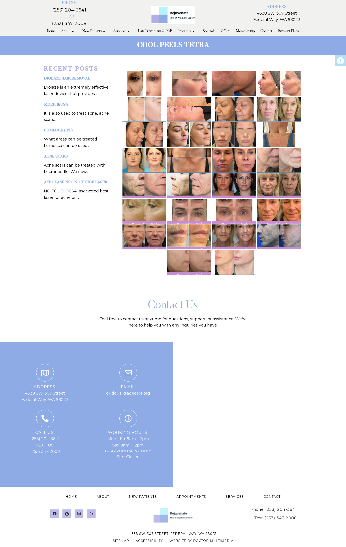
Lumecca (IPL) (58, 131)
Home (51, 31)
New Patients (92, 31)
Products (184, 31)
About (66, 31)
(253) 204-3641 (69, 10)
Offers (225, 31)
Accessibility (149, 541)
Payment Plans (288, 31)
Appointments (191, 497)
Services (119, 31)
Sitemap (121, 541)
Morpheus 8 (56, 105)
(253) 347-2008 (69, 23)
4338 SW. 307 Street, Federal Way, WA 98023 (173, 534)
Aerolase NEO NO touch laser (75, 182)
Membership (245, 31)
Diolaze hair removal (67, 79)
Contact (266, 31)
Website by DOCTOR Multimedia (201, 541)
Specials (209, 31)
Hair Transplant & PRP (155, 31)
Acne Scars (56, 157)
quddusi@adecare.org (128, 393)
